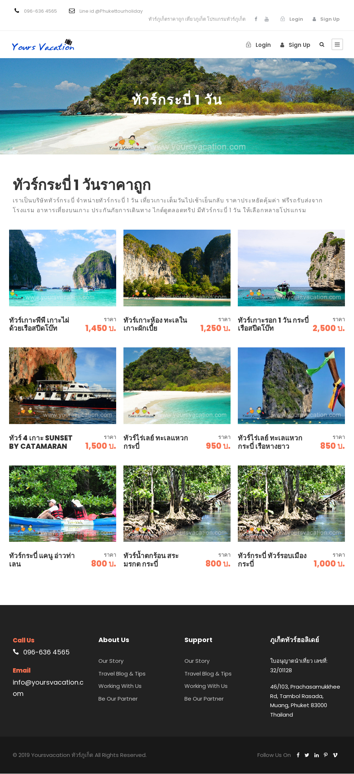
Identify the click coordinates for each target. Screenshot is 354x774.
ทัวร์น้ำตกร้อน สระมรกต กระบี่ (151, 560)
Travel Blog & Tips (122, 674)
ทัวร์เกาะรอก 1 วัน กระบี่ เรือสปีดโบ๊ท (273, 325)
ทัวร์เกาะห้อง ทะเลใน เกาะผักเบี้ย (155, 325)
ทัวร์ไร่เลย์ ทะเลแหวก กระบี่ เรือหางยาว (270, 443)
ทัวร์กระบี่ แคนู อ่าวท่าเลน (42, 560)
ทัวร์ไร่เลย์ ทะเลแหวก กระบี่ (155, 443)
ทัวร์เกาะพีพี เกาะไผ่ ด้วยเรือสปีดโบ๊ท (39, 325)
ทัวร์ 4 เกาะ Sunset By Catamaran (41, 443)
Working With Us (120, 686)
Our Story (110, 661)
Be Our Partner (118, 699)
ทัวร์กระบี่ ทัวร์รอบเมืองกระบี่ (272, 560)
